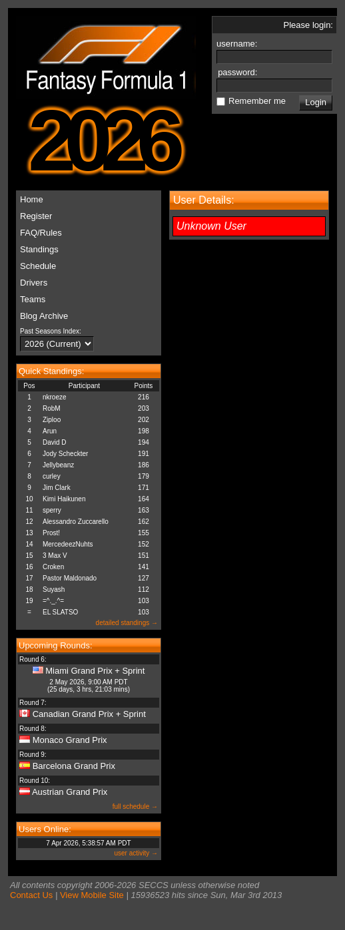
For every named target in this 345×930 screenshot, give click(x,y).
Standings (39, 249)
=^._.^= (53, 600)
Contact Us (31, 895)
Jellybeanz (58, 465)
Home (31, 199)
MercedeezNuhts (68, 544)
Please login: (308, 25)
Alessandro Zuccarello (76, 521)
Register (36, 216)
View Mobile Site (92, 895)
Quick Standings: (51, 371)
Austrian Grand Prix (69, 792)
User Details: (203, 200)
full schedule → (135, 806)
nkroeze (55, 397)
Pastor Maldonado (70, 578)
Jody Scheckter (65, 453)
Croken (53, 567)
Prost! (51, 533)
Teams (32, 299)
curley (52, 476)
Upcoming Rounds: (56, 645)
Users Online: (45, 829)
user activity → (136, 853)
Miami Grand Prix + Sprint (95, 671)
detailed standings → (127, 622)
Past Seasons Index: (50, 331)
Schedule (38, 266)
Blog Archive (44, 316)
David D (55, 442)
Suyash (54, 589)
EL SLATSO (60, 612)
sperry (52, 510)
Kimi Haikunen (64, 499)
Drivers (33, 283)
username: (238, 44)
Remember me (257, 101)
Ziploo (52, 419)
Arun (50, 431)
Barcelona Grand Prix (74, 766)
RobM (52, 408)
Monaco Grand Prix (70, 740)
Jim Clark (57, 487)
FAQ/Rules (41, 233)
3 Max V (55, 555)
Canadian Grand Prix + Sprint (89, 714)
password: (239, 72)
